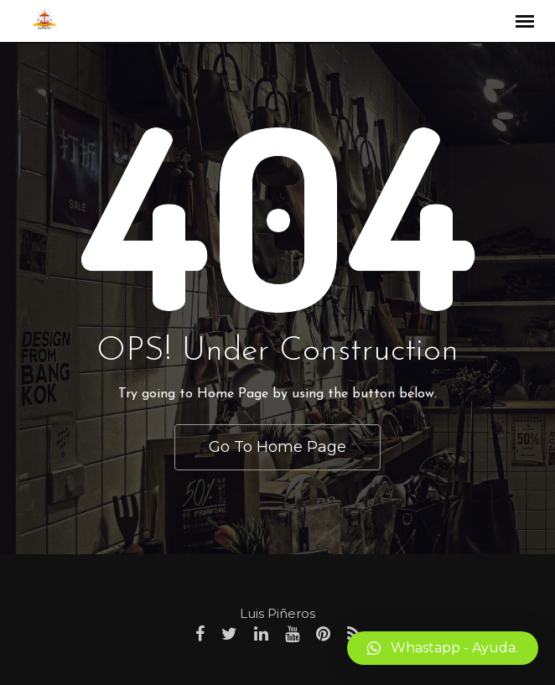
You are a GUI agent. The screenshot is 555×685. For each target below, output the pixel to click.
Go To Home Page (277, 447)
